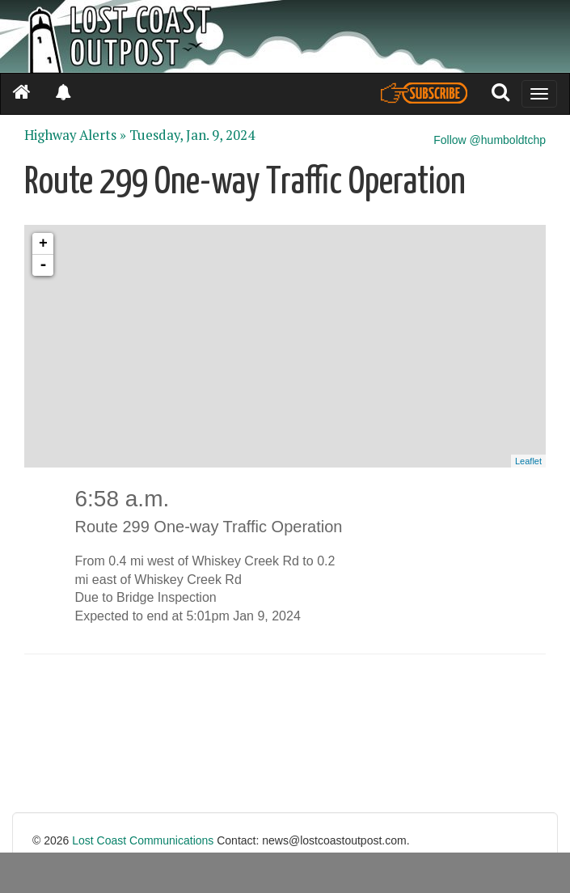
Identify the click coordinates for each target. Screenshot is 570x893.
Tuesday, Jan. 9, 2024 (192, 135)
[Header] (285, 36)
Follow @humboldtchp (489, 139)
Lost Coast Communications (142, 840)
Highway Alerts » (75, 135)
